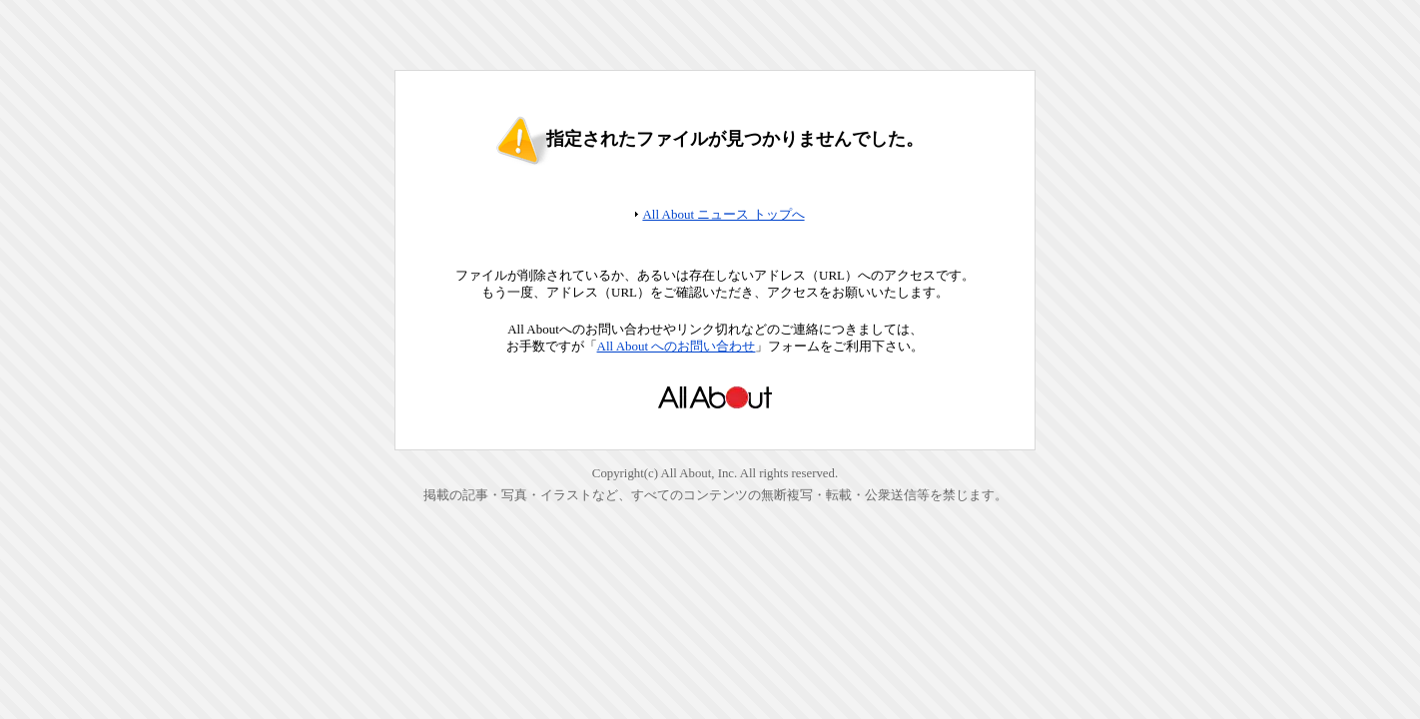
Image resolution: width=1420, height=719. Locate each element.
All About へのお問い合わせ (676, 346)
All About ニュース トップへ (723, 214)
